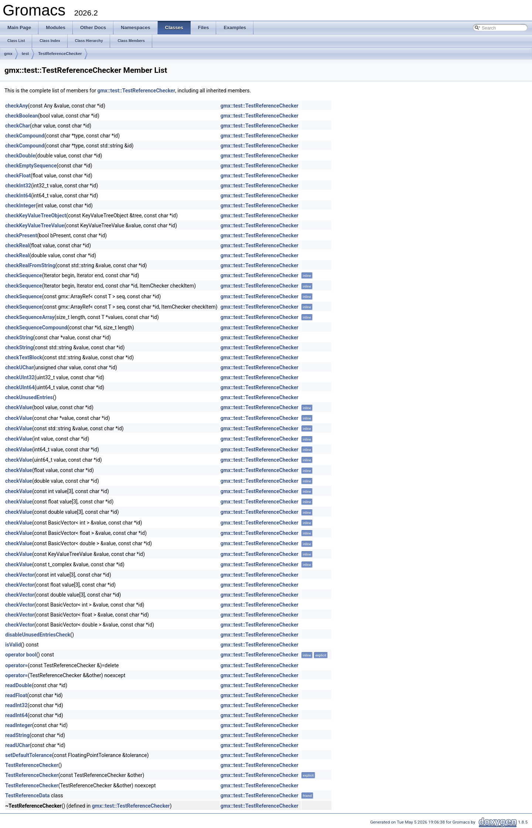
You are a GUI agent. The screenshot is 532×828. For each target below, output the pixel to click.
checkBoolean (21, 116)
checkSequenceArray (30, 317)
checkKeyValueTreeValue (34, 225)
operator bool (20, 655)
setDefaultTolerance (28, 755)
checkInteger (20, 205)
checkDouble (20, 156)
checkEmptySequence (31, 166)
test (25, 53)
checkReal (17, 245)
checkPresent (21, 235)
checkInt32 (18, 186)
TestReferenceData (27, 795)
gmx (8, 53)
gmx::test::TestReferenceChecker (136, 91)
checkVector (19, 575)
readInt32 (16, 705)
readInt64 (16, 715)
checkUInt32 (19, 377)
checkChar (17, 126)
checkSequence (23, 275)
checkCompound (24, 136)
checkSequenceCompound (36, 327)
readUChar (17, 745)
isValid (13, 645)
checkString (19, 337)
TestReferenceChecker (60, 53)
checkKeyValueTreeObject (35, 215)
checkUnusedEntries (29, 397)
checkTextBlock (23, 357)
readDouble (18, 685)
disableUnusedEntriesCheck (37, 635)
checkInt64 (18, 195)
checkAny (16, 106)
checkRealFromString (30, 265)
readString (17, 735)
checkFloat (18, 176)
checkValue (18, 407)
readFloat (16, 695)
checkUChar (19, 367)
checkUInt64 (19, 387)
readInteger (18, 725)
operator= (16, 665)
